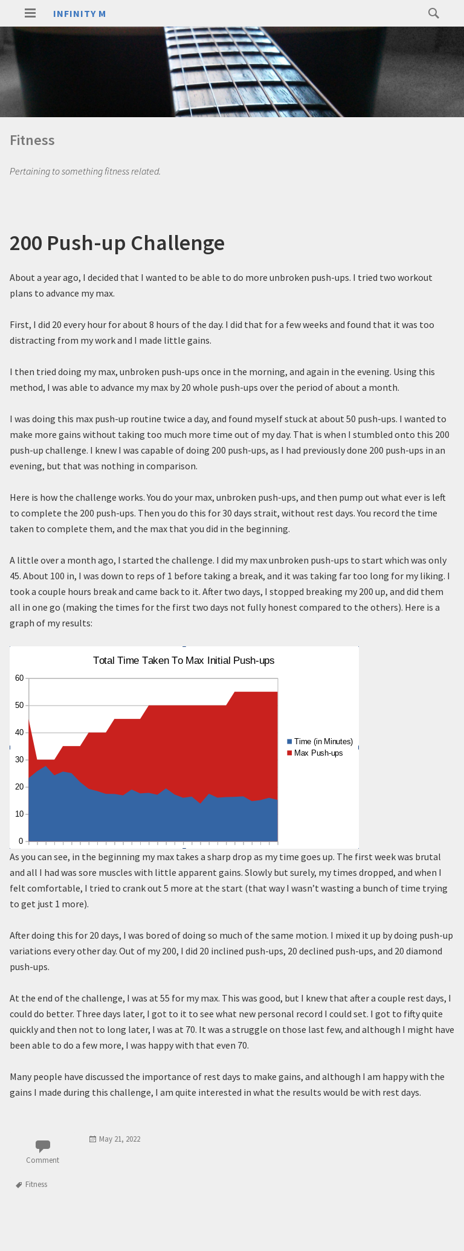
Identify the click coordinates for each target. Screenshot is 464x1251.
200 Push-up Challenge (117, 242)
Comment (42, 1160)
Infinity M (79, 13)
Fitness (36, 1184)
